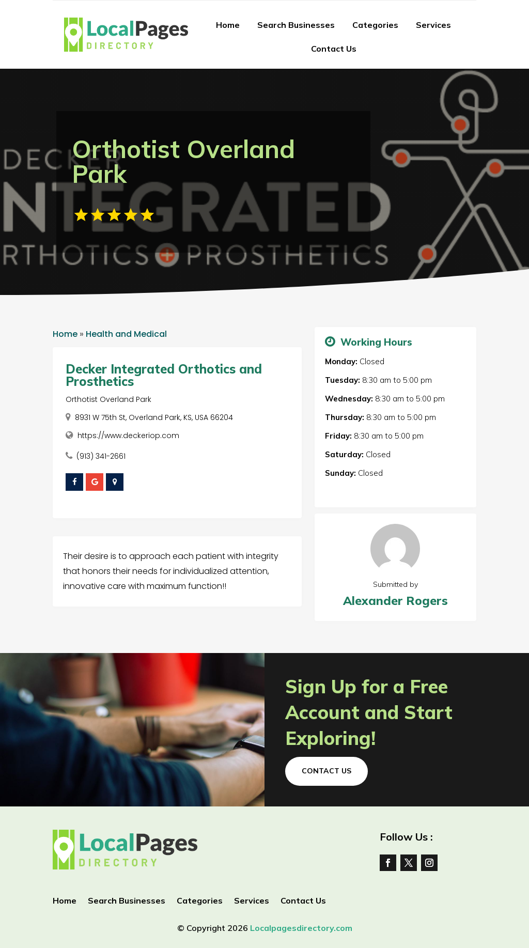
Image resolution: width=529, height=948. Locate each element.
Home (228, 25)
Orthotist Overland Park (108, 399)
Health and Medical (126, 334)
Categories (375, 25)
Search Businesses (296, 25)
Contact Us (333, 48)
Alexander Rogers (395, 600)
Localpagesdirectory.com (301, 928)
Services (433, 25)
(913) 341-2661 (101, 456)
